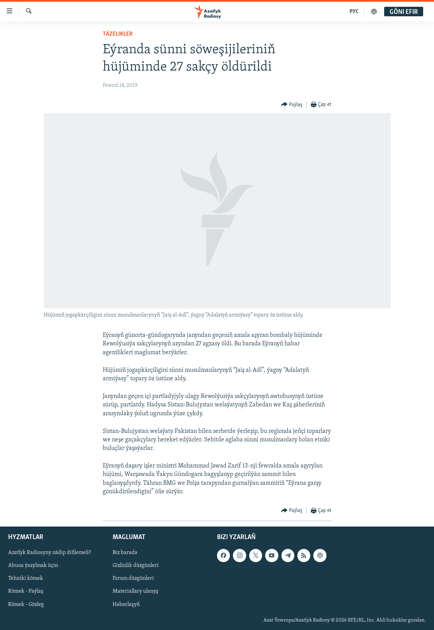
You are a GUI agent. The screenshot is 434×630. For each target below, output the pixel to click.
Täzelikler (118, 34)
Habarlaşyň (126, 604)
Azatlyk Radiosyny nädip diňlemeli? (49, 552)
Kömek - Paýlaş (25, 591)
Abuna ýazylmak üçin (33, 566)
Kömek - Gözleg (26, 604)
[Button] (291, 104)
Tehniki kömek (25, 578)
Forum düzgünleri (133, 578)
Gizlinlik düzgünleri (136, 566)
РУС (354, 11)
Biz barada (125, 552)
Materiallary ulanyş (135, 591)
